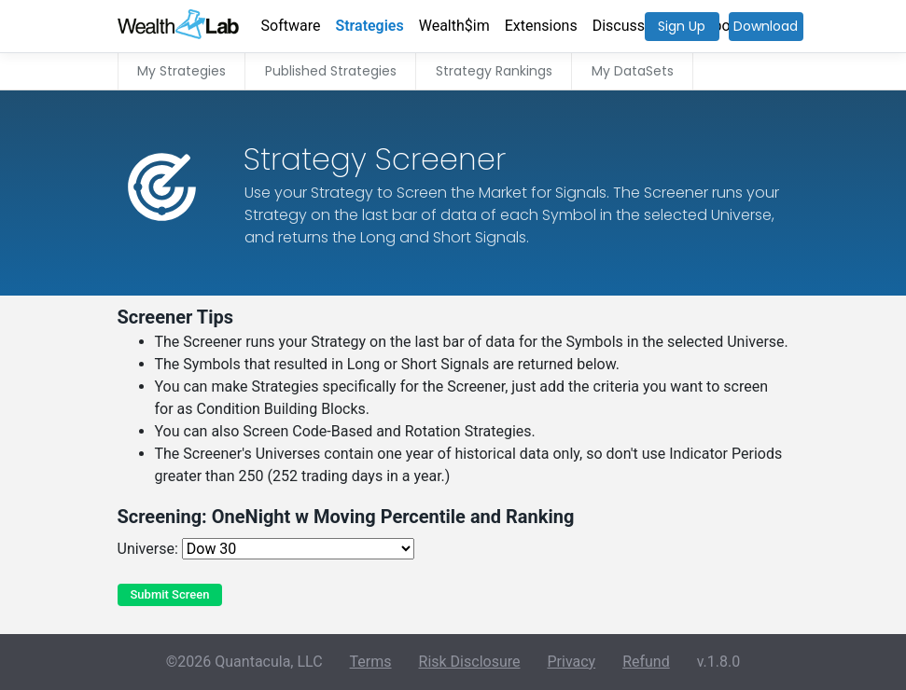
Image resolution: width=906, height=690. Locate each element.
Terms (371, 661)
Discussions (632, 25)
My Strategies (181, 71)
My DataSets (633, 71)
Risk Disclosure (470, 661)
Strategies (369, 25)
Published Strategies (331, 71)
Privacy (571, 661)
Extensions (541, 25)
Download (765, 26)
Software (291, 25)
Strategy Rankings (494, 71)
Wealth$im (454, 25)
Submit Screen (170, 594)
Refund (646, 661)
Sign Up (681, 26)
